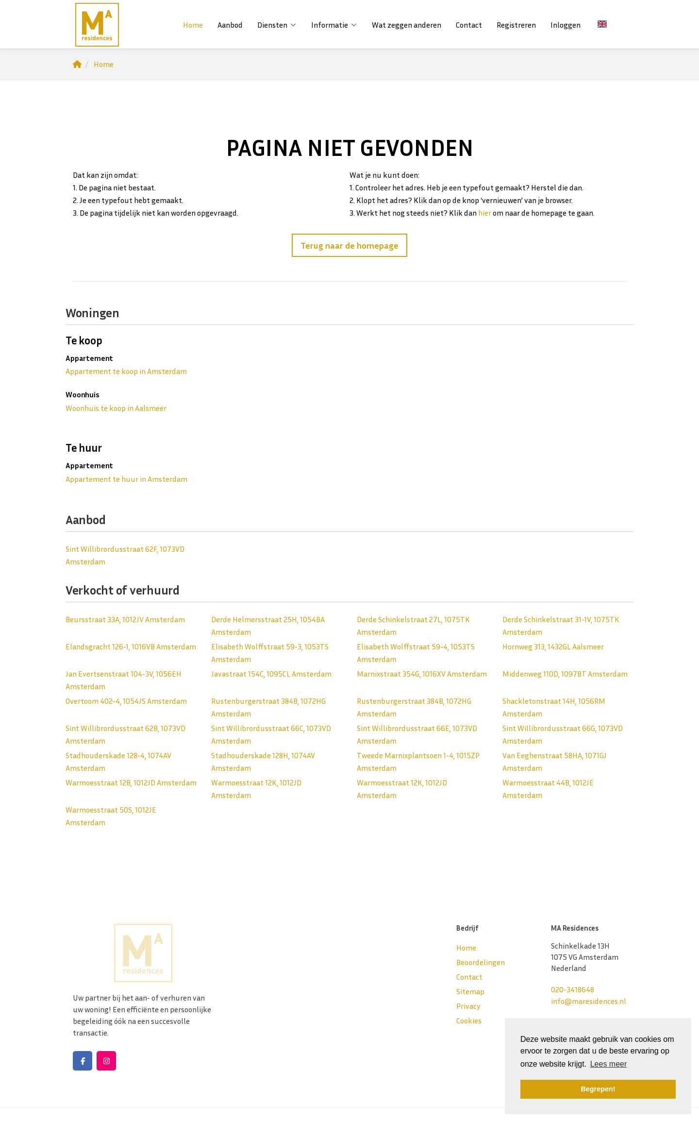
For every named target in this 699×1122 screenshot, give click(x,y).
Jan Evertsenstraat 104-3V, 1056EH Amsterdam (124, 680)
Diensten (277, 25)
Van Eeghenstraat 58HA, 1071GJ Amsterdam (554, 761)
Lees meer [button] (608, 1064)
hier (484, 213)
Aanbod (230, 25)
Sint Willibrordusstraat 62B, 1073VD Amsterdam (125, 734)
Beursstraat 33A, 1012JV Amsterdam (125, 619)
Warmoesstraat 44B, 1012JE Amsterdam (548, 789)
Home (193, 25)
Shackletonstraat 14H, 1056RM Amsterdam (553, 707)
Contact (469, 25)
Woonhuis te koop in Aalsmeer (116, 408)
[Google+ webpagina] (106, 1061)
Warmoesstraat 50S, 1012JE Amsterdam (111, 816)
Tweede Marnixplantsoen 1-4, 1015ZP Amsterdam (418, 761)
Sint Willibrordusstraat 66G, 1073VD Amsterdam (562, 734)
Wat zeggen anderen (406, 25)
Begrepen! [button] (598, 1089)
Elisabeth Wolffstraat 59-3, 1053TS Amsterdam (270, 653)
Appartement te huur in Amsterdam (126, 479)
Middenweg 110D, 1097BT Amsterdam (565, 674)
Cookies (469, 1020)
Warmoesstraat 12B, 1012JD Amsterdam (131, 782)
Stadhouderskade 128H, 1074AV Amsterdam (263, 761)
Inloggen (565, 25)
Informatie (334, 25)
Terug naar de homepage (349, 245)
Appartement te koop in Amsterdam (126, 371)
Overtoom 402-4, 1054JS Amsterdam (126, 701)
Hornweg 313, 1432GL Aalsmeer (553, 646)
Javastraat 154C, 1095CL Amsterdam (271, 674)
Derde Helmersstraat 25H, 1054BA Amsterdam (268, 625)
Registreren (516, 25)
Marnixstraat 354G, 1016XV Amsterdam (422, 674)
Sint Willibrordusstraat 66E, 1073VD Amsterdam (417, 734)
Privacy (468, 1006)
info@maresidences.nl (588, 1001)
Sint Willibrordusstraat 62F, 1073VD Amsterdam (125, 555)
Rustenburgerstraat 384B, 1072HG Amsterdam (268, 707)
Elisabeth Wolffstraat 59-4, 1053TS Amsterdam (416, 653)
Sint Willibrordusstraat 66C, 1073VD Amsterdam (271, 734)
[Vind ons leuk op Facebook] (82, 1061)
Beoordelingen (480, 962)
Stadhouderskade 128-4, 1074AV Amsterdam (118, 761)
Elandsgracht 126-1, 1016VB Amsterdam (131, 646)
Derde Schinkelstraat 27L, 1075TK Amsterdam (413, 625)
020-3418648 (572, 989)
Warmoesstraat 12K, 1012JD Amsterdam (256, 789)
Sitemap (470, 991)
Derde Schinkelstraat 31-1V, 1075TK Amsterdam (560, 625)
